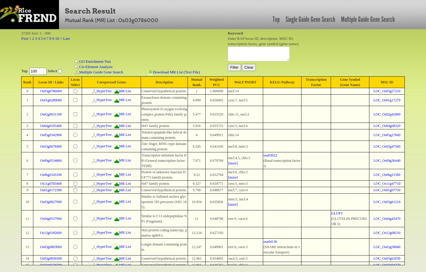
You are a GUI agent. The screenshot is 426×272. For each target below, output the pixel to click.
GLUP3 (336, 213)
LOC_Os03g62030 (386, 258)
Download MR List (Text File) (174, 72)
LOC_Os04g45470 (386, 219)
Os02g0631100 (51, 114)
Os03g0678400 (51, 146)
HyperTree (102, 91)
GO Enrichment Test (92, 61)
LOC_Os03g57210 (386, 91)
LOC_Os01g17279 (386, 100)
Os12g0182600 (51, 233)
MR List (122, 91)
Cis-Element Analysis (93, 67)
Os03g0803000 (51, 247)
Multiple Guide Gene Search (368, 19)
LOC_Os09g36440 (386, 161)
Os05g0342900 (51, 135)
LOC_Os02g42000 (386, 114)
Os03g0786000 (51, 91)
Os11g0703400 (51, 184)
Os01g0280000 (51, 100)
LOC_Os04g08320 (386, 126)
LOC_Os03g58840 (386, 247)
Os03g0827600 (51, 202)
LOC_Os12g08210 (386, 233)
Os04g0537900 (51, 219)
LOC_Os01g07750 (386, 190)
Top (276, 19)
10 (57, 38)
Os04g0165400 (51, 126)
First (24, 38)
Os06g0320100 (51, 175)
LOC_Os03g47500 (386, 146)
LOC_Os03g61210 (386, 202)
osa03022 (270, 155)
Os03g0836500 (51, 258)
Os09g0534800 (51, 161)
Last (66, 38)
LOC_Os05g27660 (386, 135)
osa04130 (270, 242)
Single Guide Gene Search (310, 19)
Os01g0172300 (51, 190)
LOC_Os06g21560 (386, 175)
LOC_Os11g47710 (386, 184)
